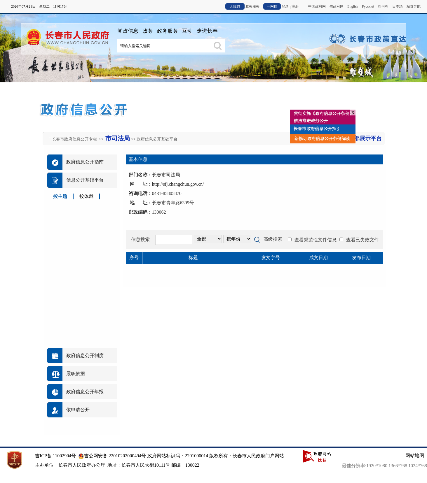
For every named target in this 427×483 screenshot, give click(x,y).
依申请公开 (78, 409)
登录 (285, 6)
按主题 (60, 196)
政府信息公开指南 (85, 161)
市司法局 (117, 138)
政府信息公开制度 (85, 355)
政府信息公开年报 (85, 391)
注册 (295, 6)
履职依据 (75, 373)
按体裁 (86, 196)
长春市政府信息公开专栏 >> (78, 139)
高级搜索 (273, 239)
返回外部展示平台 (359, 138)
